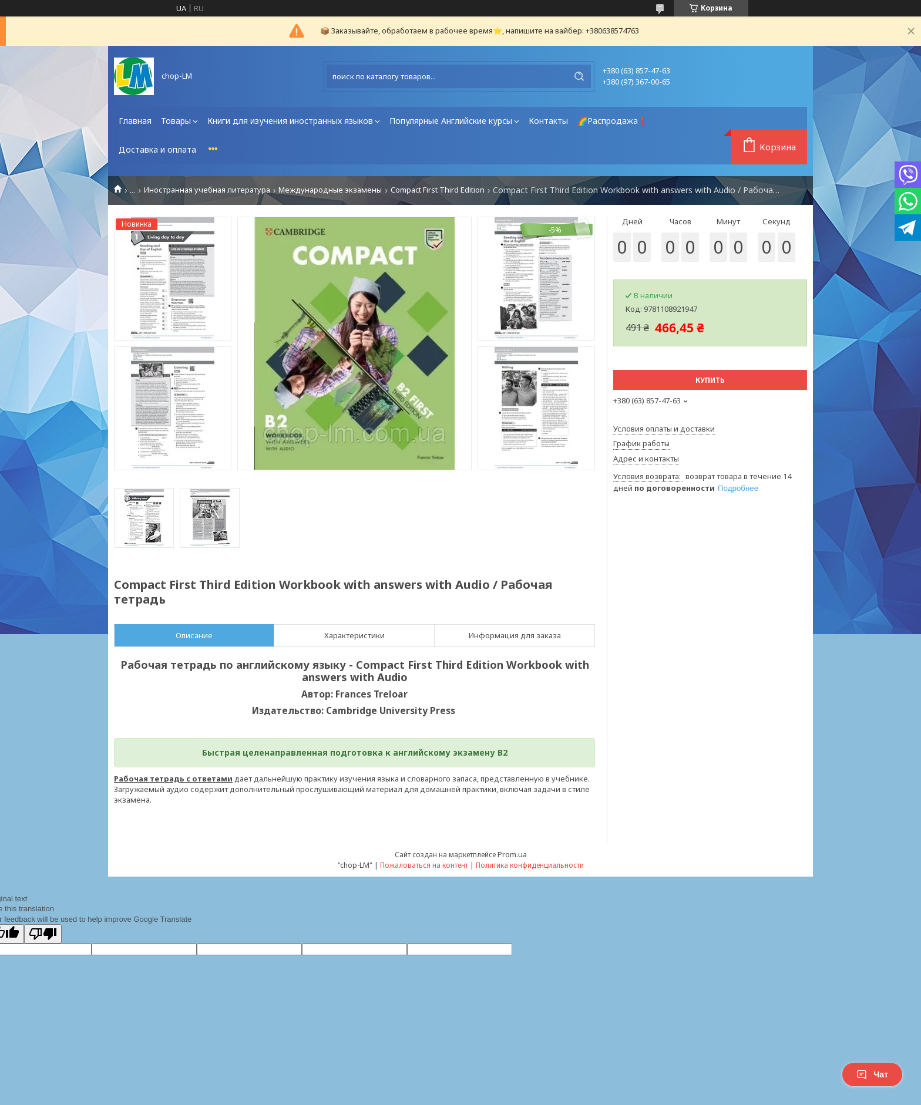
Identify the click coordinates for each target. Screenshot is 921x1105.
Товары (176, 120)
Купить (710, 380)
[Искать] (579, 76)
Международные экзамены (330, 190)
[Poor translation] (43, 934)
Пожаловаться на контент (424, 865)
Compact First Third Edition (438, 190)
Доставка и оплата (157, 149)
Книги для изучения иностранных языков (290, 120)
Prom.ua (512, 854)
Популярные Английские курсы (450, 120)
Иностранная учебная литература (207, 190)
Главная (135, 120)
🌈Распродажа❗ (612, 120)
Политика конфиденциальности (530, 865)
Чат (872, 1074)
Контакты (548, 120)
